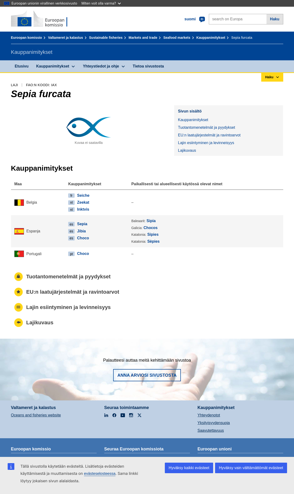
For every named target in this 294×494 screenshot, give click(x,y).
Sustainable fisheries (105, 37)
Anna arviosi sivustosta (147, 375)
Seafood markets (176, 37)
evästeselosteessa (100, 474)
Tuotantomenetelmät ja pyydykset (206, 127)
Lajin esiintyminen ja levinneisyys (206, 143)
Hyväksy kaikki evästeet (189, 468)
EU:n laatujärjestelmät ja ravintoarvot (209, 135)
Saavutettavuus (211, 430)
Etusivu (22, 66)
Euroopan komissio (26, 37)
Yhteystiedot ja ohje (101, 66)
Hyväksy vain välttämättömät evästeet (251, 468)
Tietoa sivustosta (148, 66)
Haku (274, 19)
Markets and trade (143, 37)
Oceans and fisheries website (36, 415)
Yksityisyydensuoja (214, 423)
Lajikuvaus (187, 150)
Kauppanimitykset (210, 37)
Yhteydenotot (209, 415)
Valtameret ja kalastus (65, 37)
